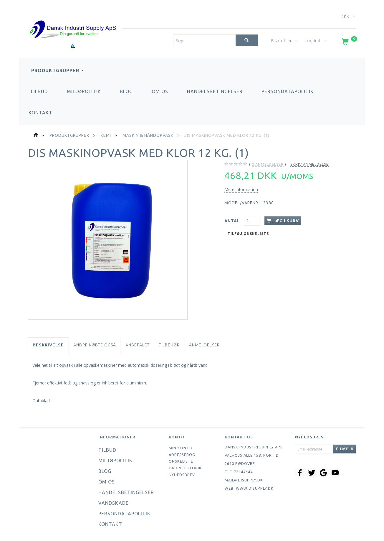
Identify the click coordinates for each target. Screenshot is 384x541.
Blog (126, 91)
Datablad (41, 400)
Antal (232, 220)
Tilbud (39, 91)
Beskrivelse (48, 345)
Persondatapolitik (287, 91)
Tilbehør (169, 345)
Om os (160, 91)
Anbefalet (137, 345)
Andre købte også (94, 345)
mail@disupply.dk (244, 480)
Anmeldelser (204, 345)
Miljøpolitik (84, 91)
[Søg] (247, 40)
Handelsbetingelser (215, 91)
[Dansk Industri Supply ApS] (73, 20)
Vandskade (113, 503)
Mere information (241, 189)
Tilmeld (344, 449)
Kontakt (40, 112)
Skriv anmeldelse (309, 164)
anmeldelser (268, 164)
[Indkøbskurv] (348, 42)
